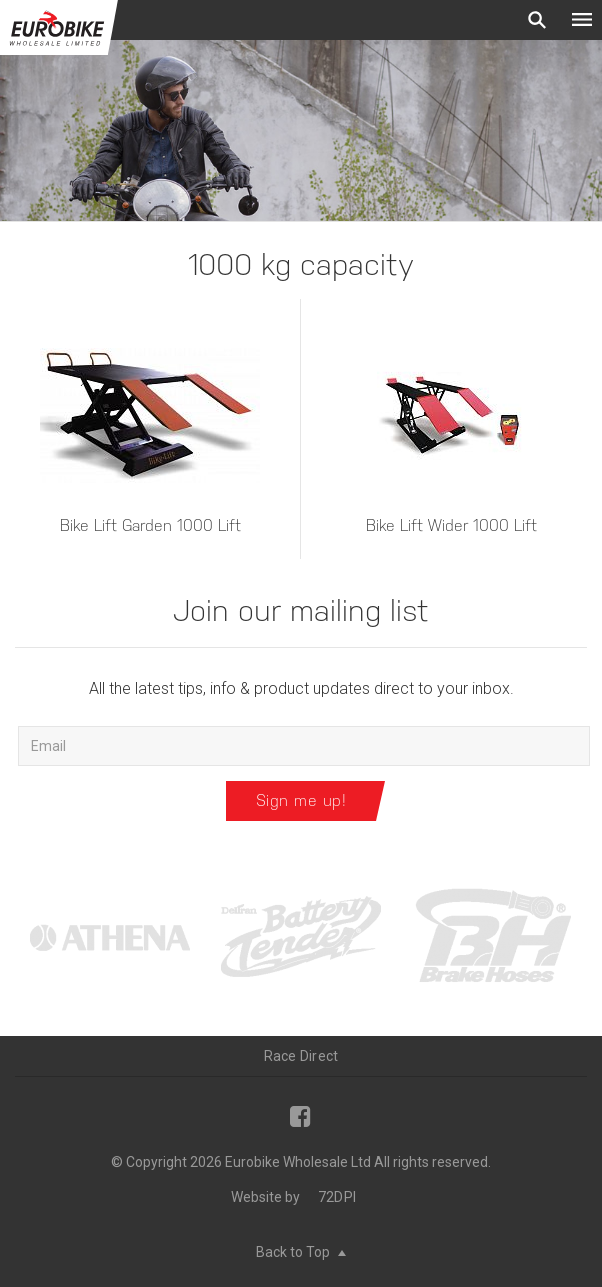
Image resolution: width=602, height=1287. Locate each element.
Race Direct (301, 1056)
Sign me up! (301, 800)
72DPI (337, 1197)
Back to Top (301, 1252)
